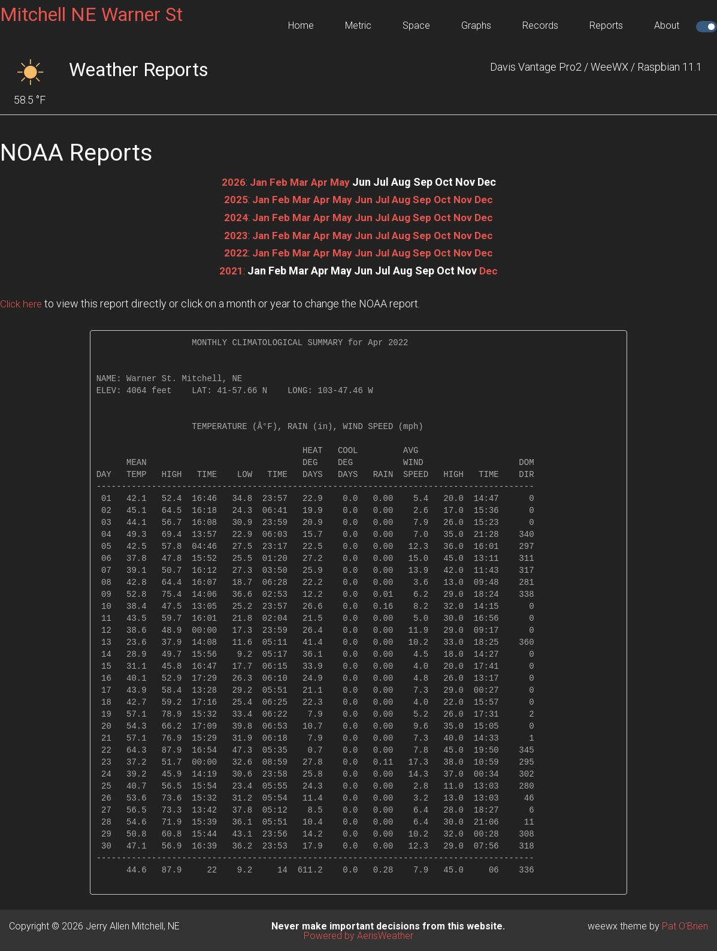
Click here (23, 301)
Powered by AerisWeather (358, 934)
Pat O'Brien (685, 924)
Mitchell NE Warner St (91, 14)
